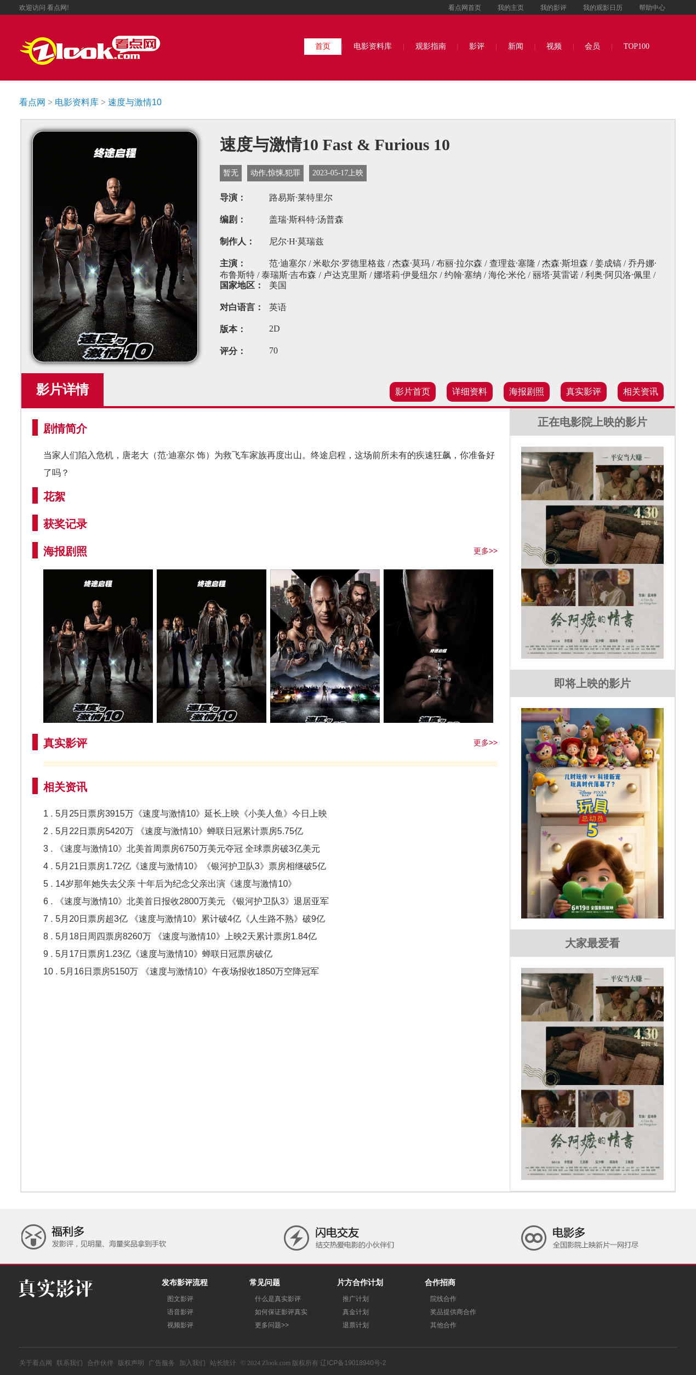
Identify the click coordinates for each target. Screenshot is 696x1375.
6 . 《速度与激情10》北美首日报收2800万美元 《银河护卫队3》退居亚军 (186, 901)
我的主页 (511, 8)
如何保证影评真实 (281, 1312)
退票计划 (356, 1325)
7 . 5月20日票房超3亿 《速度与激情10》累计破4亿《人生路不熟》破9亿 (184, 918)
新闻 (515, 46)
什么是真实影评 (278, 1299)
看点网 (32, 102)
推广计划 (356, 1299)
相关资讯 (640, 391)
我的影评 (553, 8)
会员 (592, 46)
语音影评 (180, 1312)
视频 (554, 46)
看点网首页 (464, 8)
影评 (476, 46)
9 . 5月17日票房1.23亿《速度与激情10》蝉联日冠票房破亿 (157, 953)
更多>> (485, 550)
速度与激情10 (135, 102)
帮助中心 (652, 8)
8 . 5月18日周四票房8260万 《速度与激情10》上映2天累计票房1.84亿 (180, 936)
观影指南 (430, 46)
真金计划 (356, 1312)
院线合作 (443, 1299)
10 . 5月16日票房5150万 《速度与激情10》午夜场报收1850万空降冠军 (181, 971)
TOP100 (636, 46)
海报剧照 (526, 391)
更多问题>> (272, 1325)
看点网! (58, 8)
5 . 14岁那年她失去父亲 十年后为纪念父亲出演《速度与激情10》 (169, 883)
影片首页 (412, 391)
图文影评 (180, 1299)
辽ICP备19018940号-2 (353, 1363)
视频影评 (180, 1325)
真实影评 (583, 391)
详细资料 (469, 391)
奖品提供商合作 (453, 1312)
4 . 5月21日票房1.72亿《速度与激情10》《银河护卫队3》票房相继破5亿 (184, 866)
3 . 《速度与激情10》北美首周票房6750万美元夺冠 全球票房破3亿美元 (181, 848)
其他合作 (443, 1325)
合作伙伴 (100, 1363)
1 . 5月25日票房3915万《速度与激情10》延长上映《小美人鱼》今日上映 (185, 813)
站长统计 (223, 1363)
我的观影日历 (603, 8)
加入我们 (192, 1363)
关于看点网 (35, 1363)
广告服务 (162, 1363)
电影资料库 (372, 46)
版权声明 (131, 1363)
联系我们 (69, 1363)
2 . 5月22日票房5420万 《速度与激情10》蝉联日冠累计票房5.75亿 (173, 831)
